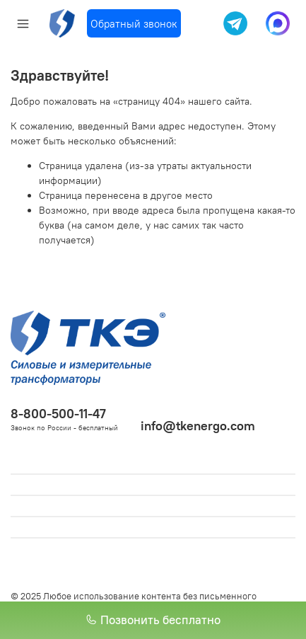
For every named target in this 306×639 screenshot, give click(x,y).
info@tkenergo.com (198, 426)
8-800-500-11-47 (58, 413)
